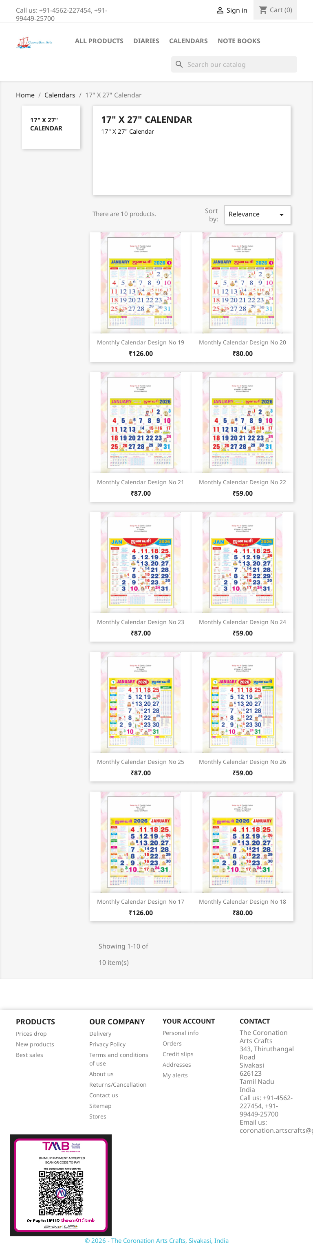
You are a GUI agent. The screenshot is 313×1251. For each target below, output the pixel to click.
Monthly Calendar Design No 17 (140, 901)
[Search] (234, 64)
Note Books (239, 40)
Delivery (100, 1033)
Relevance (258, 215)
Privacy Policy (107, 1044)
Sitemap (100, 1106)
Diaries (146, 40)
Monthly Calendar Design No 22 (242, 482)
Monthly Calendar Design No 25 (140, 762)
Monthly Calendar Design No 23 (140, 622)
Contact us (103, 1095)
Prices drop (31, 1033)
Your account (189, 1021)
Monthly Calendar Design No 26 (242, 762)
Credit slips (178, 1054)
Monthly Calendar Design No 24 (242, 622)
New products (35, 1044)
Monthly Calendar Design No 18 (242, 901)
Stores (97, 1116)
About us (101, 1074)
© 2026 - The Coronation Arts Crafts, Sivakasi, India (157, 1240)
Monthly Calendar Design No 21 (140, 482)
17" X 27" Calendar (46, 124)
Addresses (177, 1064)
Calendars (188, 40)
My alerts (175, 1075)
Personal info (180, 1033)
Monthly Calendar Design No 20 (242, 342)
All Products (99, 40)
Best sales (29, 1055)
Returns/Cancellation (118, 1084)
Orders (172, 1043)
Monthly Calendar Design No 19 (140, 342)
